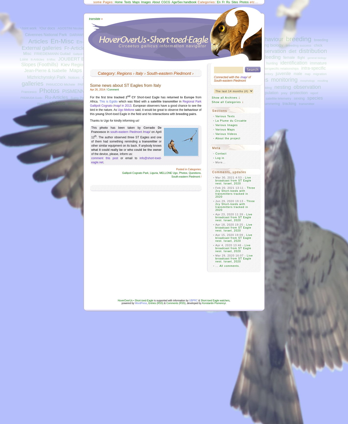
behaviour (270, 39)
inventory (267, 74)
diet (292, 51)
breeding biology (268, 45)
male (298, 73)
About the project (228, 138)
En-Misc (62, 41)
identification (293, 62)
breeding (299, 39)
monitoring (284, 80)
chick (318, 45)
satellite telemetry (278, 98)
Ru (228, 2)
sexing (299, 98)
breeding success (298, 45)
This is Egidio (108, 101)
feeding (272, 57)
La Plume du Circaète (231, 120)
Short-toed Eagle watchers (215, 300)
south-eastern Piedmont (126, 132)
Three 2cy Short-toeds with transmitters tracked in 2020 (235, 192)
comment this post (104, 158)
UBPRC (193, 300)
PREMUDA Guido (31, 97)
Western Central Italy (83, 103)
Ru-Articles (56, 97)
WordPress (141, 303)
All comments (229, 265)
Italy (139, 73)
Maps (75, 70)
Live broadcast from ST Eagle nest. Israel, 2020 (234, 180)
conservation (270, 51)
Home (119, 2)
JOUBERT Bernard (78, 59)
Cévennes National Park (46, 35)
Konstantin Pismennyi (214, 303)
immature (318, 63)
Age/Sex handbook (184, 2)
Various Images (227, 125)
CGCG (165, 2)
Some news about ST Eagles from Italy (125, 85)
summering (271, 104)
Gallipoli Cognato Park (135, 172)
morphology (307, 80)
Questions (195, 172)
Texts (127, 2)
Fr (223, 2)
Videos (57, 103)
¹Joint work (28, 28)
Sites (234, 2)
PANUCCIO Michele (60, 84)
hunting (272, 63)
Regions (124, 73)
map (308, 74)
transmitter (306, 104)
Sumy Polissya (81, 98)
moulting (322, 80)
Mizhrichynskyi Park (46, 77)
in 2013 (127, 105)
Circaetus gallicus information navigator (163, 46)
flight (301, 58)
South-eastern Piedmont (169, 73)
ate (94, 19)
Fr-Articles (76, 48)
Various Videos (226, 133)
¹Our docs (47, 28)
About (156, 2)
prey (284, 93)
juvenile (283, 73)
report (314, 93)
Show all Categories (226, 102)
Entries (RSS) (155, 303)
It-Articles (37, 59)
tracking (289, 103)
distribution (313, 51)
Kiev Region (73, 64)
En (219, 2)
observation (307, 87)
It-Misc (51, 59)
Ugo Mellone (126, 110)
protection (299, 92)
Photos (49, 90)
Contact (221, 153)
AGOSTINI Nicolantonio (74, 28)
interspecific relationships (280, 68)
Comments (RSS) (175, 303)
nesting (282, 87)
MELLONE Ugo (168, 172)
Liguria (154, 172)
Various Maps (225, 129)
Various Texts (225, 116)
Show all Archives (225, 97)
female (289, 57)
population (269, 93)
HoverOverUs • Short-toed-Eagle (135, 300)
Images (146, 2)
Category (106, 73)
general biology (317, 57)
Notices (74, 77)
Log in (220, 157)
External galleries (42, 48)
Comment (113, 89)
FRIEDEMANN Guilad (52, 53)
